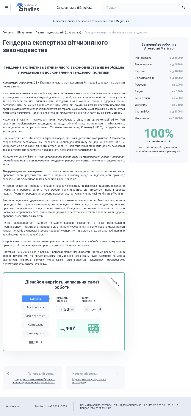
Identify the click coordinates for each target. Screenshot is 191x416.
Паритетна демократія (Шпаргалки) (58, 32)
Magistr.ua (122, 21)
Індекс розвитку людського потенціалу (89, 381)
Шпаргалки (24, 32)
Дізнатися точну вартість (93, 328)
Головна (8, 32)
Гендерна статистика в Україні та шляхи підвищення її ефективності (33, 381)
